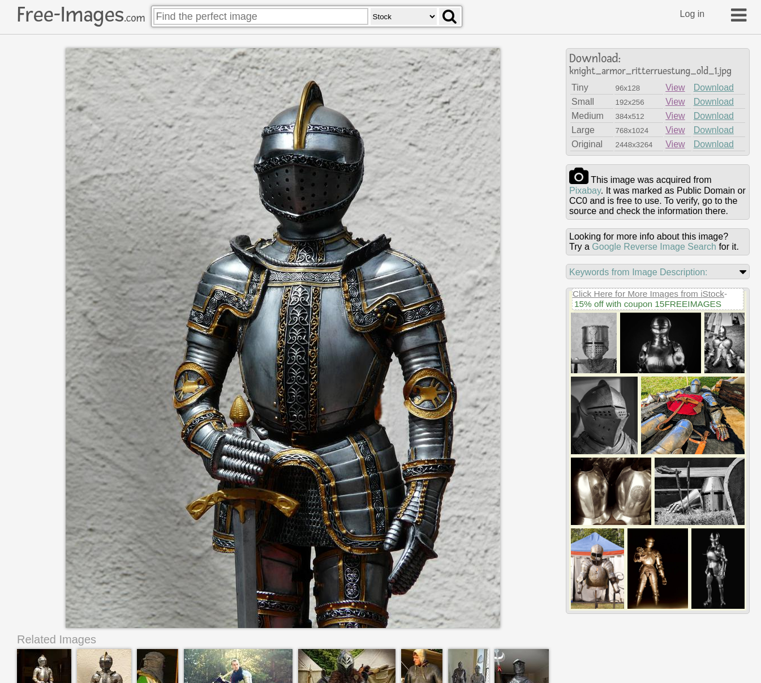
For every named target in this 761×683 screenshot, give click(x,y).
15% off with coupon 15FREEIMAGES (647, 304)
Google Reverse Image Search (654, 246)
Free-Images (81, 15)
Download (714, 87)
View (675, 87)
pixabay (585, 190)
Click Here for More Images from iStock (648, 293)
